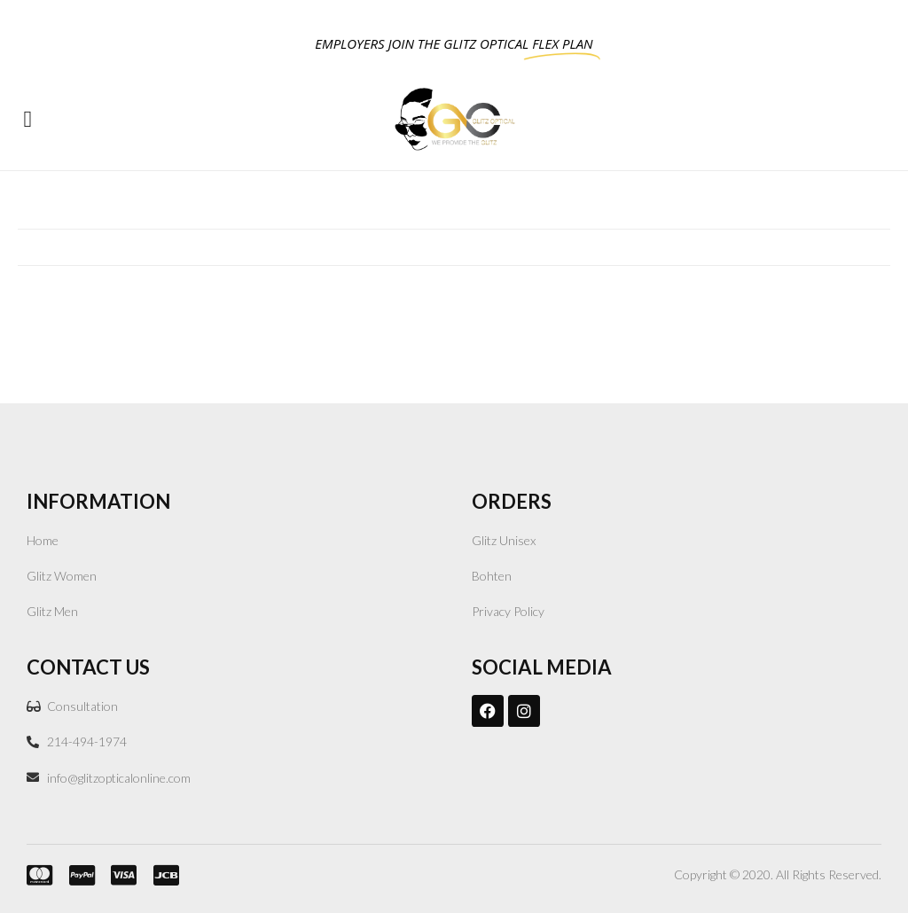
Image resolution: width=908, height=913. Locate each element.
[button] (28, 119)
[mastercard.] (35, 874)
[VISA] (119, 874)
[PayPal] (77, 874)
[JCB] (161, 874)
